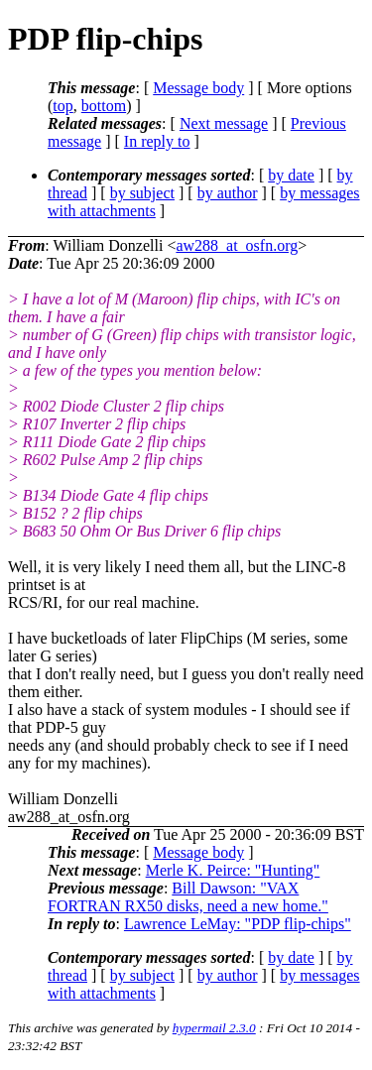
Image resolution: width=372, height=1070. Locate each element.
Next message (224, 123)
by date (291, 175)
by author (227, 192)
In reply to (157, 141)
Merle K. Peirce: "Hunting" (233, 870)
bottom (103, 105)
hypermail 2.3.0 (214, 1027)
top (62, 105)
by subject (142, 192)
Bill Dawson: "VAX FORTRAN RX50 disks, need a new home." (188, 897)
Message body (198, 87)
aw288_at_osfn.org (237, 245)
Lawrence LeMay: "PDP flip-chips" (237, 923)
